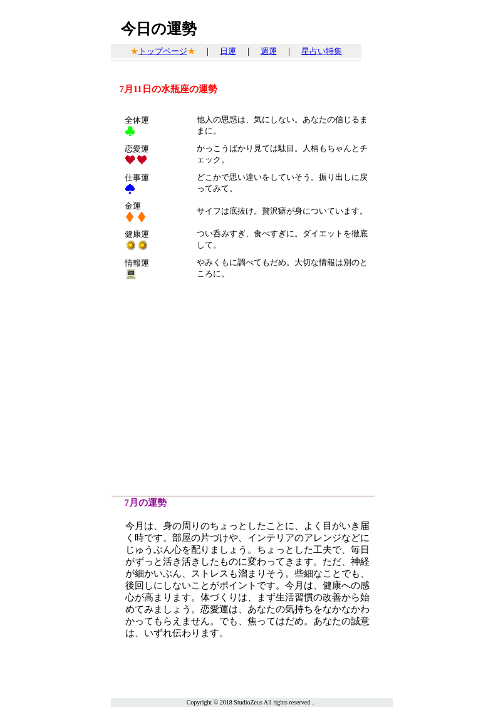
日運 (228, 51)
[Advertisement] (252, 389)
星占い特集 (321, 51)
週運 (269, 51)
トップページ (162, 51)
